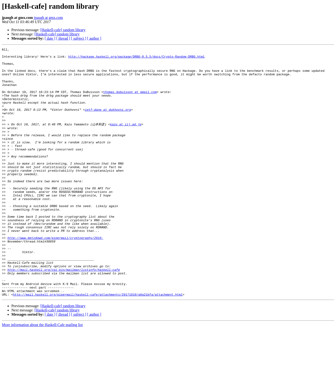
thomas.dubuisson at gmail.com (130, 101)
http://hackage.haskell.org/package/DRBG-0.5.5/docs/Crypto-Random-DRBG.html (136, 58)
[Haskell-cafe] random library (63, 30)
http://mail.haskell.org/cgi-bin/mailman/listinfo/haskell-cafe (63, 314)
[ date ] (50, 38)
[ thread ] (63, 38)
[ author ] (94, 38)
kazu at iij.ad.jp (126, 139)
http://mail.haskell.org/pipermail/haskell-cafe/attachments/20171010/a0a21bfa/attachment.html (98, 343)
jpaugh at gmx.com (48, 18)
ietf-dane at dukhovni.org (108, 122)
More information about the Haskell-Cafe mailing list (42, 374)
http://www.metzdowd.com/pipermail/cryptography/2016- (55, 275)
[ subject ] (78, 38)
